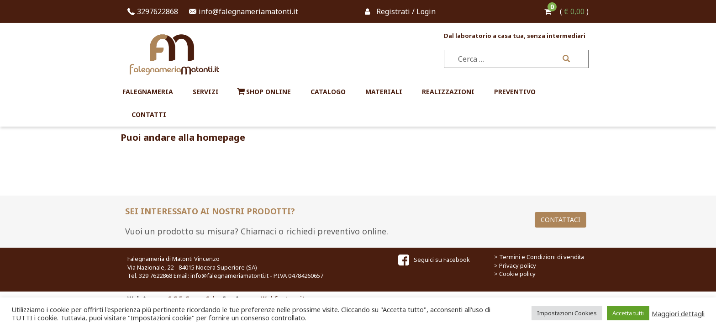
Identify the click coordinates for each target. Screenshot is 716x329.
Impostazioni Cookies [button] (567, 313)
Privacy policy (517, 265)
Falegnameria (147, 91)
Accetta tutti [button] (628, 313)
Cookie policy (517, 274)
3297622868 (157, 11)
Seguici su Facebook (434, 259)
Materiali (383, 91)
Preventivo (515, 91)
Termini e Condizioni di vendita (541, 257)
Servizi (206, 91)
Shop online (268, 91)
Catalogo (328, 91)
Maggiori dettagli (678, 313)
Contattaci (560, 219)
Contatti (149, 114)
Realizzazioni (448, 91)
